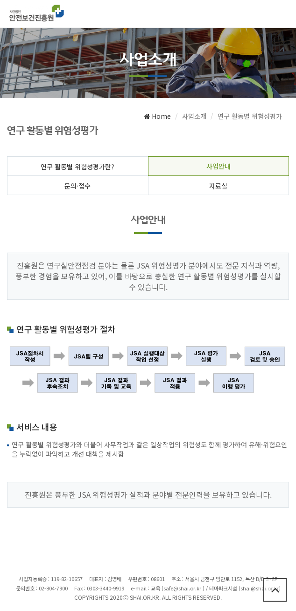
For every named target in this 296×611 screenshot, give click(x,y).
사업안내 (218, 166)
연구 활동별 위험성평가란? (77, 166)
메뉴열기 (281, 15)
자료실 (218, 185)
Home (157, 116)
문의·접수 (77, 185)
